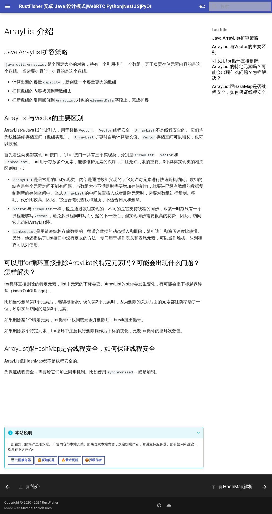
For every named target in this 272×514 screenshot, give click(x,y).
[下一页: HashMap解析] (238, 487)
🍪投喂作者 (93, 460)
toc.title (220, 29)
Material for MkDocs (36, 508)
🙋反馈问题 (46, 460)
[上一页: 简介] (24, 487)
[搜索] (240, 6)
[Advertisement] (239, 137)
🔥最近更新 (69, 460)
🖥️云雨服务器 (21, 460)
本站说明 (23, 432)
